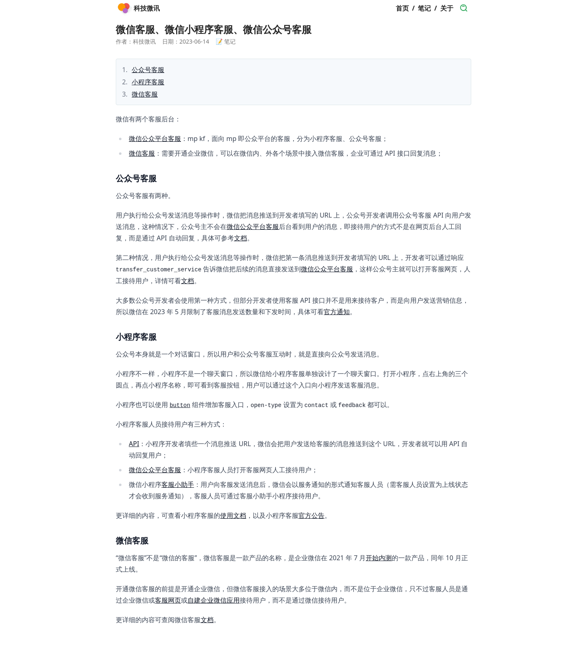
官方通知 (337, 311)
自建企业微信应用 (214, 600)
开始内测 (379, 557)
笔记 (424, 8)
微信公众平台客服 (155, 138)
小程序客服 (148, 81)
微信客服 (145, 94)
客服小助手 (177, 484)
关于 (446, 8)
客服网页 (168, 600)
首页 (402, 8)
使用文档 (233, 515)
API (134, 443)
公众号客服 (148, 69)
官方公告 (311, 515)
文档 (240, 237)
